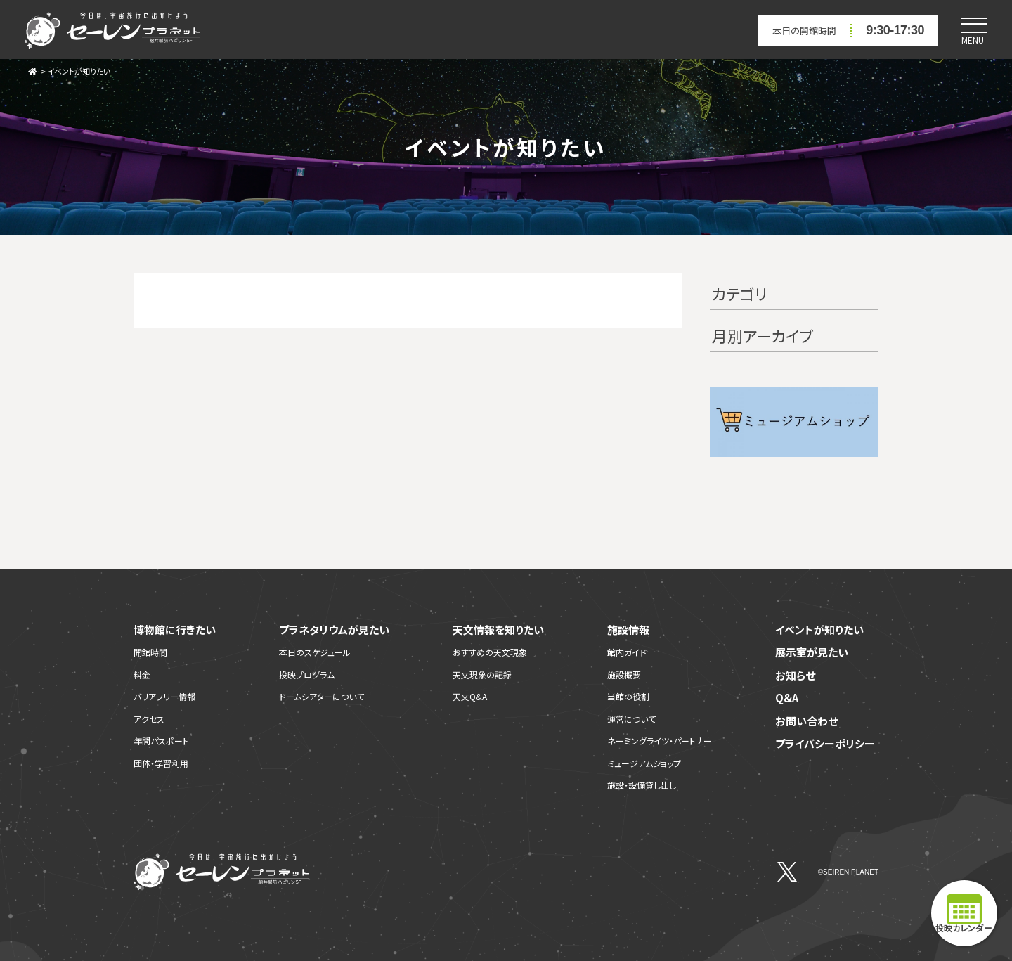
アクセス (149, 719)
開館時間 (150, 652)
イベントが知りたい (78, 71)
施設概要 (624, 675)
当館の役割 (628, 696)
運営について (631, 719)
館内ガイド (627, 652)
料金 (142, 675)
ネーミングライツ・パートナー (659, 741)
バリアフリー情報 (164, 696)
